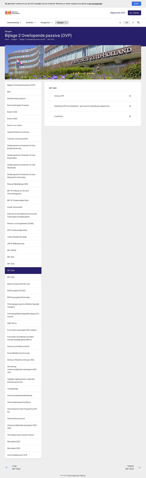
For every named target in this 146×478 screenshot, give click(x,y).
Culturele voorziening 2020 (17, 139)
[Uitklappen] (130, 96)
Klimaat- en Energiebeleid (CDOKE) (20, 223)
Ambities (29, 23)
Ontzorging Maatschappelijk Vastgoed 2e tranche (23, 315)
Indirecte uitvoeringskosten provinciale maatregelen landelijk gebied (22, 215)
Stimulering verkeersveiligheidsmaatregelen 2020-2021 (22, 369)
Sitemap (83, 475)
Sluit (136, 4)
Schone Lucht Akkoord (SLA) (18, 346)
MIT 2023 (51, 39)
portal (136, 13)
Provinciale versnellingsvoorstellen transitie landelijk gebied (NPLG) (20, 338)
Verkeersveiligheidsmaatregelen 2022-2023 (22, 426)
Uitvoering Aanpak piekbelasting (19, 395)
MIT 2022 (11, 264)
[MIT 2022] (120, 22)
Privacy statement (73, 475)
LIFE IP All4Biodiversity (15, 244)
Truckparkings (12, 389)
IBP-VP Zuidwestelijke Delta (18, 200)
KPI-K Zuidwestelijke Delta (17, 230)
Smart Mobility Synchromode (18, 353)
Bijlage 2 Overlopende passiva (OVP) (32, 39)
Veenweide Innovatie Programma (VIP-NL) (22, 410)
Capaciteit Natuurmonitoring (18, 132)
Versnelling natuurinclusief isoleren (20, 435)
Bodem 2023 (12, 119)
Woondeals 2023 (13, 448)
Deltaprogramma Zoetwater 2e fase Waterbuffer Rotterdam (21, 175)
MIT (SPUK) (11, 250)
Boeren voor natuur (14, 125)
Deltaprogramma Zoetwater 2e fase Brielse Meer (21, 156)
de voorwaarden (95, 4)
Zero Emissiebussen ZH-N (17, 455)
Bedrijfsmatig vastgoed (16, 98)
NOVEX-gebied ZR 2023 (16, 291)
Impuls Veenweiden (14, 207)
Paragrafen (45, 23)
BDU (9, 92)
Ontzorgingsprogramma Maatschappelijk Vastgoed (23, 305)
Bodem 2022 (12, 112)
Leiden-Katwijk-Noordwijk (17, 237)
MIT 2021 (11, 257)
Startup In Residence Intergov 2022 (20, 360)
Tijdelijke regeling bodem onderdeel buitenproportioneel (21, 380)
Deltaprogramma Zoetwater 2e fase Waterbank (21, 166)
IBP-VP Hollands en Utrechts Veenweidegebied (18, 192)
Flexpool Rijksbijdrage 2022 (17, 184)
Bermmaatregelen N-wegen (18, 105)
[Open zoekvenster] (138, 22)
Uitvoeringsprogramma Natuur (19, 402)
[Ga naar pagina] (126, 22)
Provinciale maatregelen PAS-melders (22, 330)
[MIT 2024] (133, 22)
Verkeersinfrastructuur (16, 419)
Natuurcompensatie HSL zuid (18, 284)
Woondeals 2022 (13, 442)
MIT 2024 (11, 277)
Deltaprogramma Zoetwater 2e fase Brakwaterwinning (21, 147)
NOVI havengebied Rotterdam (18, 297)
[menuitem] (14, 22)
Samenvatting (13, 23)
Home (7, 39)
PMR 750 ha (12, 323)
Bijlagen (60, 23)
